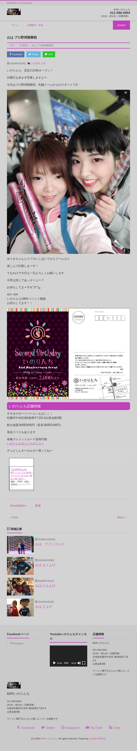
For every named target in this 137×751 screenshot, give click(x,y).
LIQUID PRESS (97, 739)
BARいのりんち (49, 739)
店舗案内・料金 (35, 25)
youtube (121, 25)
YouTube (94, 728)
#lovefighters (18, 505)
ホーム (14, 25)
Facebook (15, 54)
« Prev (14, 517)
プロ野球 (35, 63)
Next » (121, 517)
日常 (43, 63)
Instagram (70, 728)
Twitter (34, 54)
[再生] (54, 663)
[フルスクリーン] (83, 663)
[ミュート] (79, 663)
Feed (114, 728)
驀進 (38, 505)
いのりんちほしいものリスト (25, 443)
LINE (49, 54)
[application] (68, 656)
